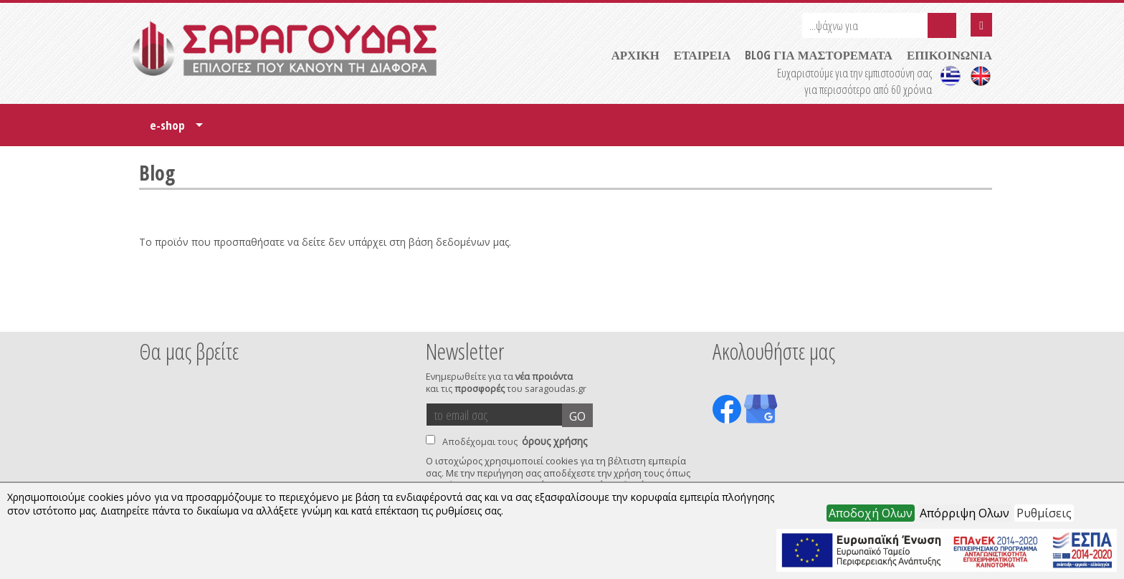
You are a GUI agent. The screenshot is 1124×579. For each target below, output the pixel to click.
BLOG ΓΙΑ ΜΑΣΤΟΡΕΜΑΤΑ (818, 55)
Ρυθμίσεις (1044, 513)
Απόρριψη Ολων (964, 513)
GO (577, 416)
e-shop (176, 130)
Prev (146, 312)
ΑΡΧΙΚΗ (635, 55)
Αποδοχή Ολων (871, 513)
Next (969, 312)
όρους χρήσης (554, 441)
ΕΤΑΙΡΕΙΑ (702, 55)
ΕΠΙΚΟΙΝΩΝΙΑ (949, 55)
